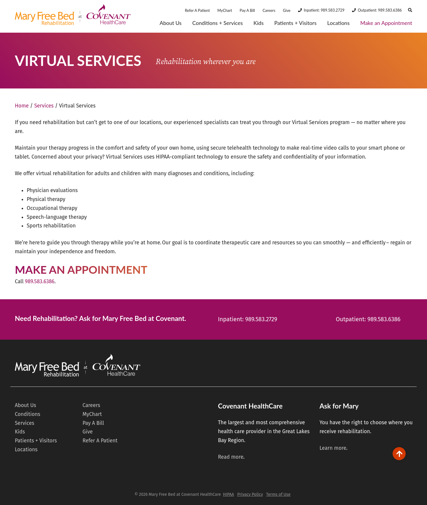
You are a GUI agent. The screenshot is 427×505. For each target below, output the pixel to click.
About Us (170, 23)
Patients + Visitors (295, 23)
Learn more (332, 448)
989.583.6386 (40, 281)
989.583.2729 (261, 319)
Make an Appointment (386, 23)
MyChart (224, 10)
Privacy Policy (250, 494)
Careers (268, 10)
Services (43, 106)
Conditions (27, 414)
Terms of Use (278, 494)
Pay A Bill (247, 10)
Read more (230, 457)
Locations (338, 23)
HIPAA (228, 494)
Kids (259, 23)
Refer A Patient (197, 10)
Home (22, 106)
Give (287, 10)
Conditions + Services (217, 23)
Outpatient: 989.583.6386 (380, 10)
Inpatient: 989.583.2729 (324, 10)
